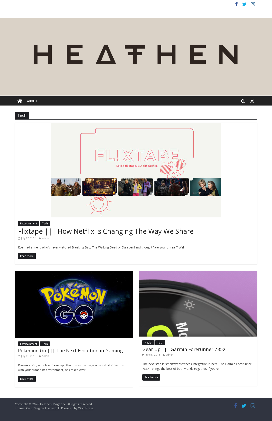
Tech (45, 223)
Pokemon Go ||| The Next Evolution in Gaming (70, 350)
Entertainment (28, 223)
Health (148, 342)
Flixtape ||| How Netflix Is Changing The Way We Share (106, 231)
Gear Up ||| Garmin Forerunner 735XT (185, 349)
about (32, 101)
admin (46, 238)
